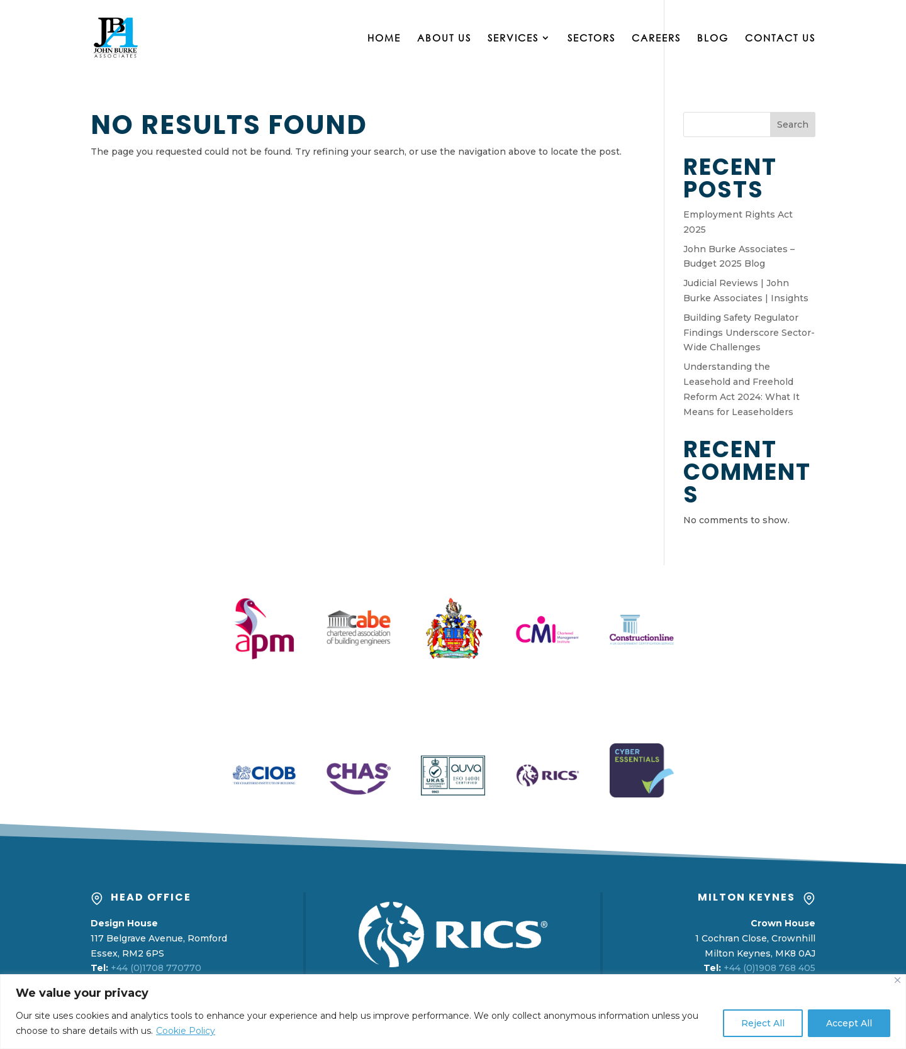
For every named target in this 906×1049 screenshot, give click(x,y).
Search (792, 124)
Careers (656, 38)
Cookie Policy (185, 1030)
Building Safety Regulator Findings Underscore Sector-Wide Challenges (749, 332)
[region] (453, 1011)
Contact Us (780, 38)
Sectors (591, 38)
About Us (444, 38)
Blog (713, 38)
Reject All (763, 1023)
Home (384, 38)
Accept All (849, 1023)
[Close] (897, 980)
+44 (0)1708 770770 (156, 968)
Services (513, 38)
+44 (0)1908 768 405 (769, 968)
